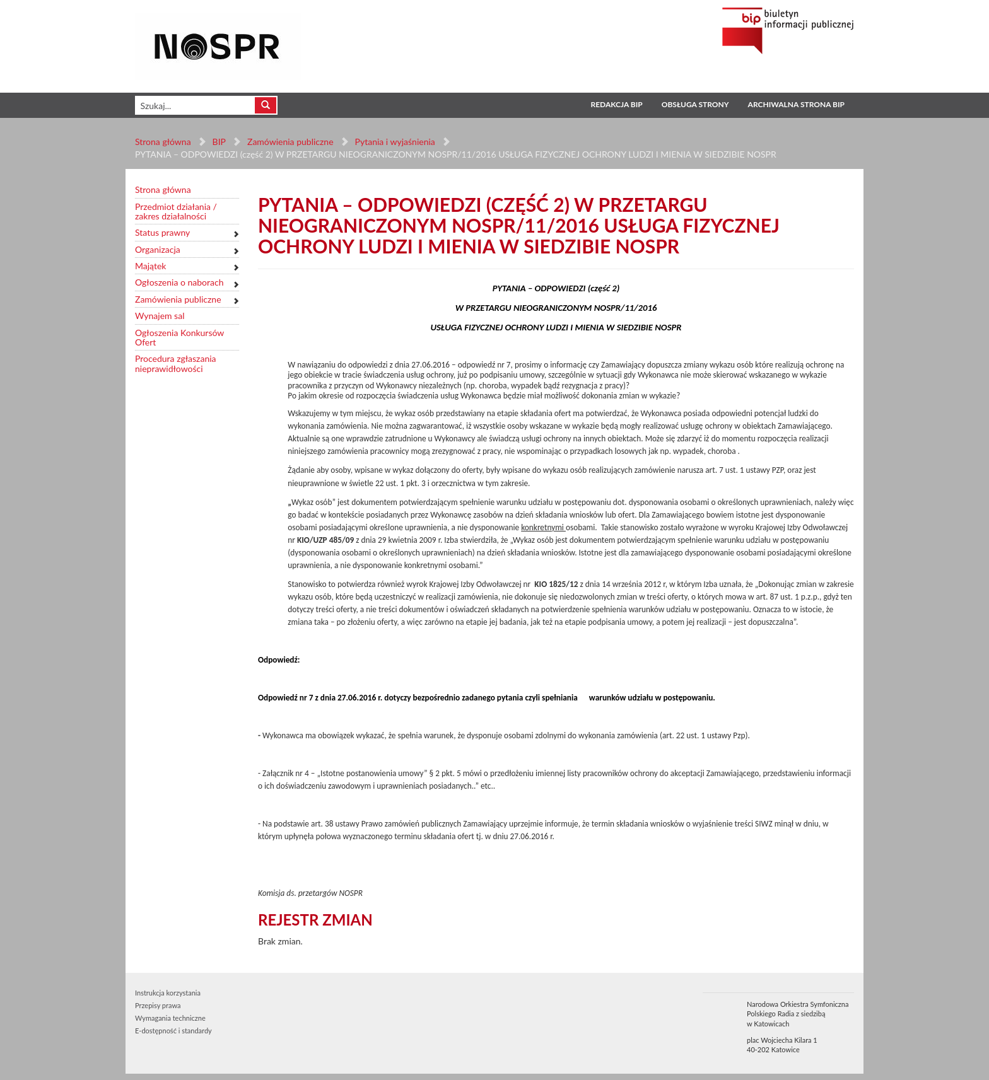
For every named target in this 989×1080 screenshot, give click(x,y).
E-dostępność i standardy (173, 1030)
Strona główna (163, 141)
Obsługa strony (695, 104)
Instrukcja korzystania (168, 993)
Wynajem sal (159, 315)
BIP (219, 141)
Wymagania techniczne (170, 1018)
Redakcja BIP (616, 104)
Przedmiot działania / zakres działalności (176, 211)
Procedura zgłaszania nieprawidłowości (175, 363)
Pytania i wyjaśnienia (394, 141)
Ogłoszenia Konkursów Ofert (179, 337)
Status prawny (162, 232)
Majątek (150, 265)
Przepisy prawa (157, 1005)
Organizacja (157, 249)
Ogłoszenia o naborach (179, 282)
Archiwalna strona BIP (796, 104)
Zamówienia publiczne (290, 141)
